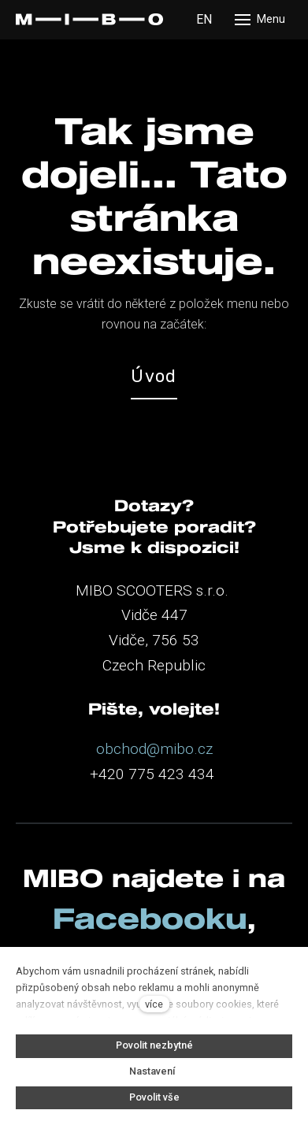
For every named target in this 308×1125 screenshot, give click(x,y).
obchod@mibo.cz (154, 749)
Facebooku (150, 917)
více (154, 1004)
